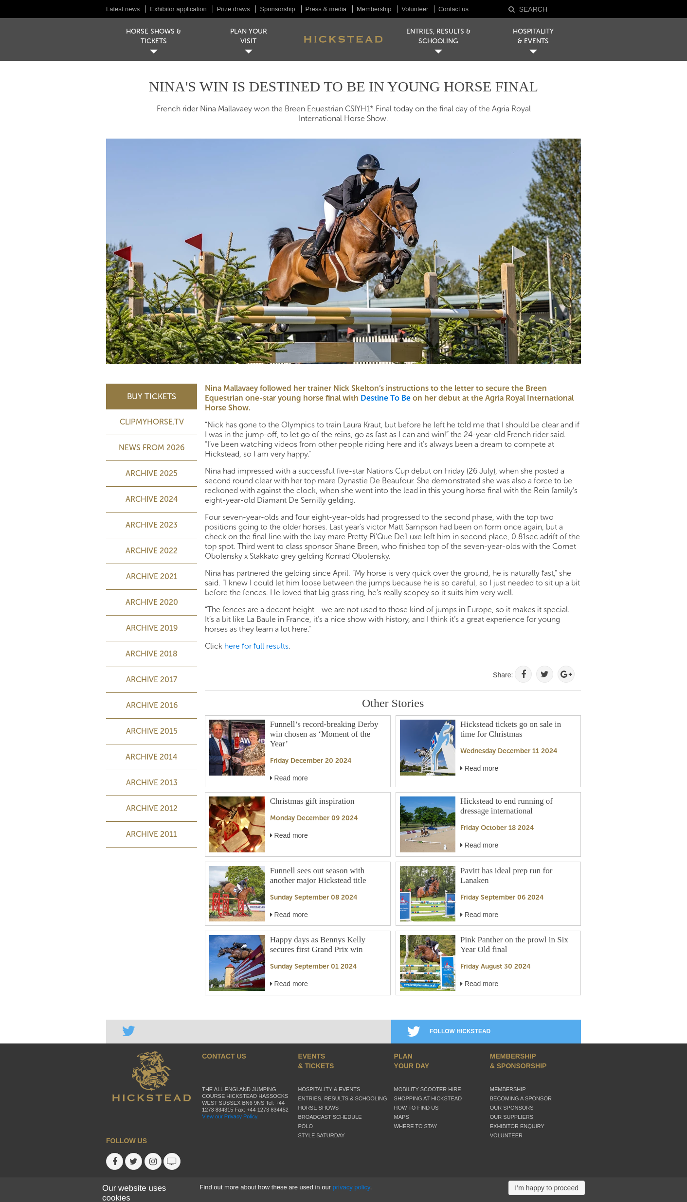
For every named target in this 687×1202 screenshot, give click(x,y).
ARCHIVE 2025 (152, 473)
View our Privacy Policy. (230, 1116)
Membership (374, 9)
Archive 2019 (152, 628)
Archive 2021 (152, 576)
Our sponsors (512, 1108)
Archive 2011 (151, 834)
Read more (289, 778)
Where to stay (415, 1126)
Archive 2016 (152, 705)
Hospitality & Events (329, 1089)
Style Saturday (321, 1135)
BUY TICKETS (151, 396)
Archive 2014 (152, 756)
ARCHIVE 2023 (152, 525)
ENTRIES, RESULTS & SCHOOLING (438, 36)
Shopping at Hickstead (428, 1098)
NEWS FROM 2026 (151, 447)
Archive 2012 (152, 808)
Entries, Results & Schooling (342, 1098)
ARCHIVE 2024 (152, 499)
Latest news (123, 9)
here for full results (256, 646)
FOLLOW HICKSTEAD (449, 1031)
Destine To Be (386, 398)
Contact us (453, 9)
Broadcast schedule (330, 1117)
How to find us (416, 1108)
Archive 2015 (152, 731)
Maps (401, 1117)
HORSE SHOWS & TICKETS (153, 36)
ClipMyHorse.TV (152, 421)
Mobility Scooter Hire (427, 1089)
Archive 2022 (152, 550)
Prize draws (233, 9)
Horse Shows (318, 1108)
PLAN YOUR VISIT (248, 36)
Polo (305, 1126)
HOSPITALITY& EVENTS (533, 36)
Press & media (326, 9)
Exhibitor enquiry (517, 1126)
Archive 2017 (151, 679)
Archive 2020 (152, 602)
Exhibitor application (178, 9)
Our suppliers (511, 1117)
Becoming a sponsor (521, 1098)
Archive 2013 (152, 782)
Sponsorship (277, 9)
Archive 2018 (152, 653)
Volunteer (415, 9)
